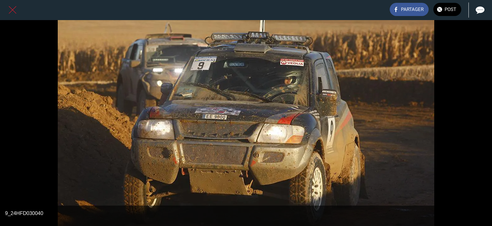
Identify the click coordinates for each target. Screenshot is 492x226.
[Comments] (479, 10)
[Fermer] (12, 10)
